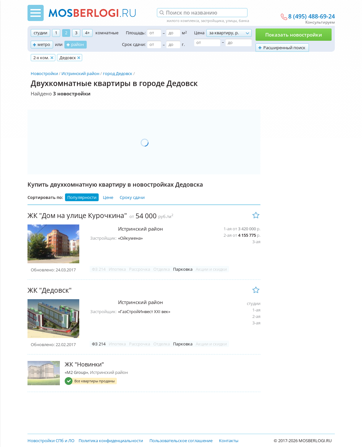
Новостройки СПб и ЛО (50, 440)
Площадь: (136, 33)
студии (40, 33)
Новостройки (44, 73)
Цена (199, 33)
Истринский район (80, 73)
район (77, 44)
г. (183, 44)
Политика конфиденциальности (111, 440)
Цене (108, 197)
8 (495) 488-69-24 (311, 16)
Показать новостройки (293, 34)
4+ (87, 33)
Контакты (228, 440)
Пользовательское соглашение (181, 440)
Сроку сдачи (132, 197)
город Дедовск (117, 73)
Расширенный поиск (284, 47)
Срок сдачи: (134, 44)
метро (44, 44)
